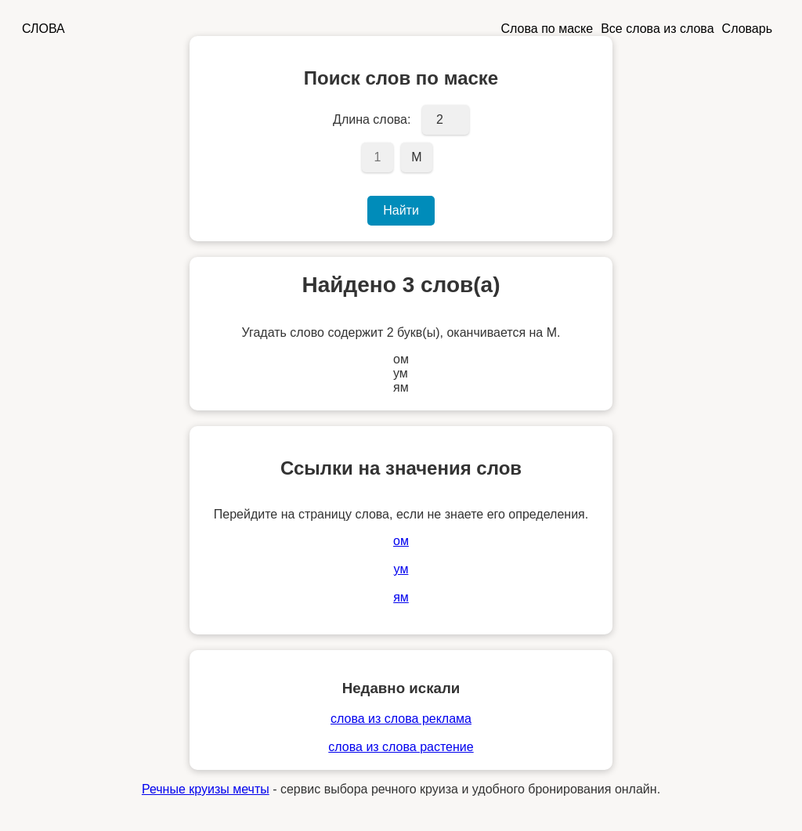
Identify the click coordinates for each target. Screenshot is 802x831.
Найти (401, 210)
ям (401, 597)
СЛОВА (43, 28)
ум (401, 569)
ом (401, 540)
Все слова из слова (657, 28)
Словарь (747, 28)
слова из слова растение (400, 746)
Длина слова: (371, 119)
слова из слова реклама (401, 718)
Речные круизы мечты (205, 789)
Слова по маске (547, 28)
